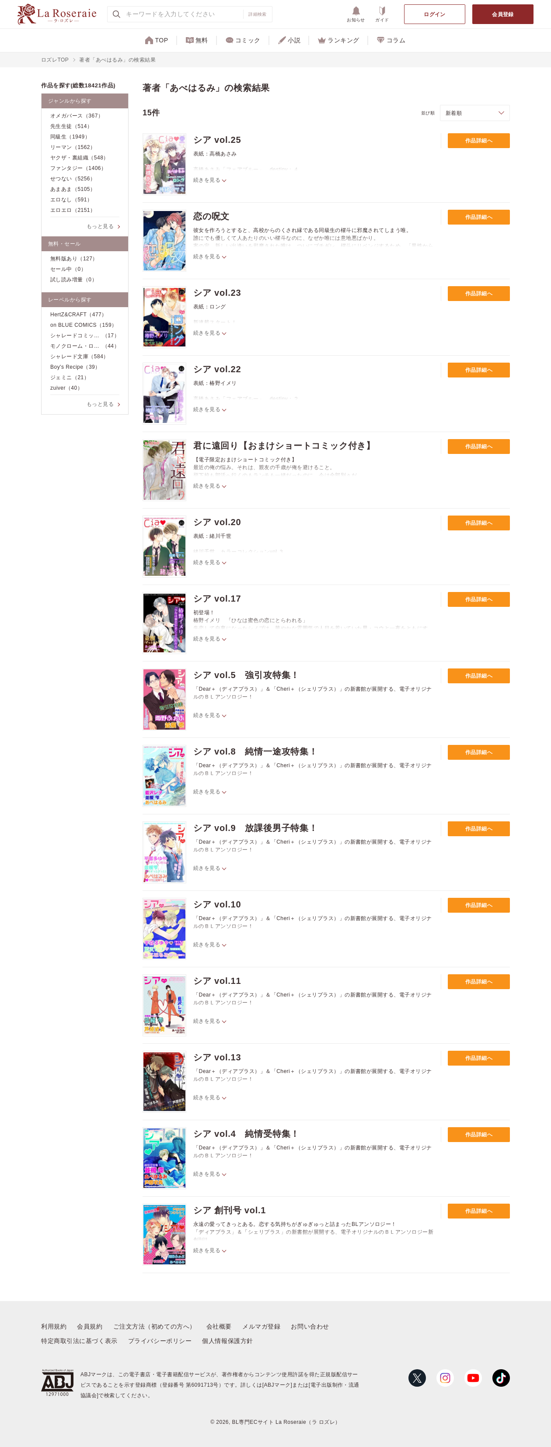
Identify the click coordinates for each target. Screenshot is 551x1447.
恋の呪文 (211, 216)
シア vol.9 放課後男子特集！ (255, 828)
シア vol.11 (217, 981)
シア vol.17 (217, 598)
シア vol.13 (217, 1057)
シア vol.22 (217, 369)
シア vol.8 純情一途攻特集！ (255, 751)
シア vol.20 (217, 522)
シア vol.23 (217, 293)
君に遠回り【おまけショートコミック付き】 (284, 445)
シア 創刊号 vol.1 (229, 1210)
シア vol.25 (217, 140)
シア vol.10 (217, 904)
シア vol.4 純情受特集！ (246, 1134)
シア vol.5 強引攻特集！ (246, 675)
